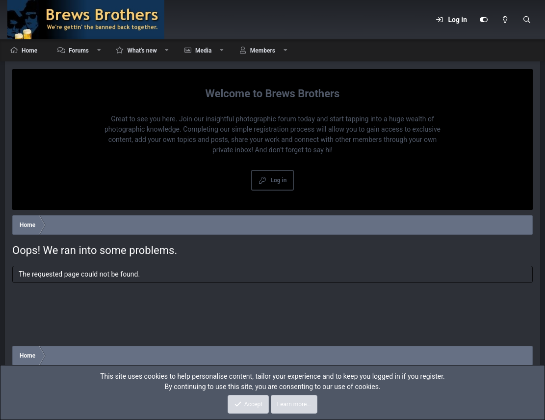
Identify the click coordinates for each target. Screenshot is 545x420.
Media (203, 50)
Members (262, 50)
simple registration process (273, 129)
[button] (99, 50)
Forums (79, 50)
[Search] (527, 19)
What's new (141, 50)
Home (29, 50)
